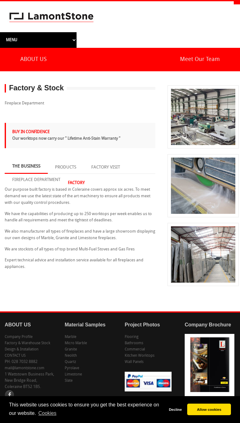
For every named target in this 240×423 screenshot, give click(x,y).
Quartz (70, 362)
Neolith (71, 356)
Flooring (131, 337)
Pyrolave (72, 368)
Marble (70, 337)
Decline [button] (175, 409)
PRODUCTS (65, 167)
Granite (71, 349)
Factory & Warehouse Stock (27, 343)
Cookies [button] (47, 413)
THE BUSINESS (26, 166)
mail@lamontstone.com (24, 368)
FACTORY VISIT (105, 167)
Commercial (135, 349)
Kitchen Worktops (139, 356)
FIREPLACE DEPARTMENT (36, 180)
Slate (68, 381)
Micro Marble (76, 343)
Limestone (73, 374)
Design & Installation (21, 349)
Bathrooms (134, 343)
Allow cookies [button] (209, 409)
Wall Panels (134, 362)
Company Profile (18, 337)
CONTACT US (15, 356)
